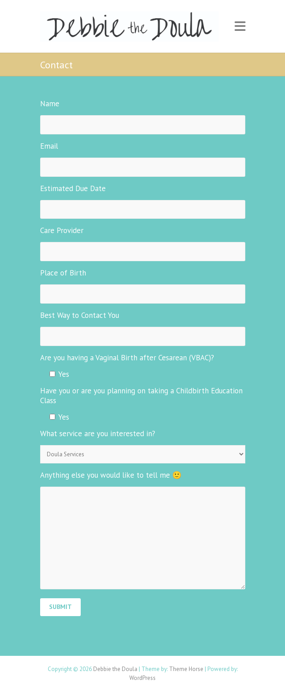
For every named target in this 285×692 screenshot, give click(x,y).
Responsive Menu (240, 26)
